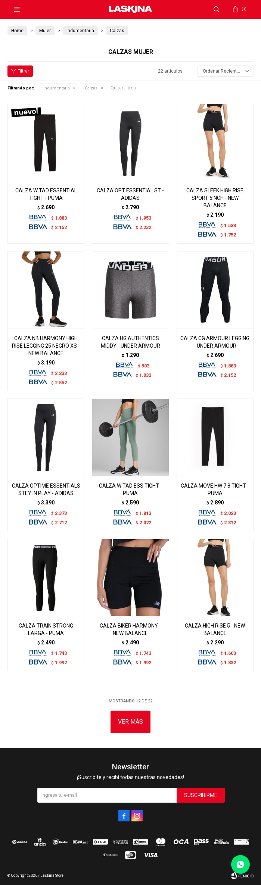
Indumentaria (56, 88)
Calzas (91, 88)
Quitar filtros (123, 88)
